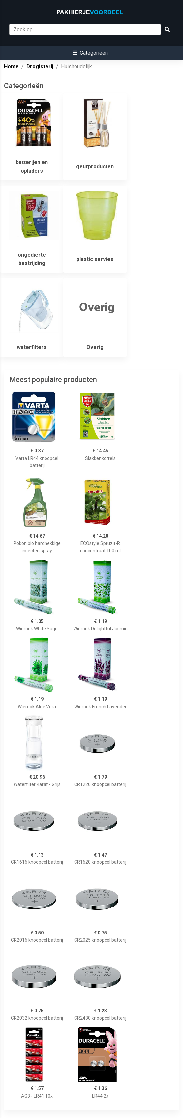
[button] (90, 53)
